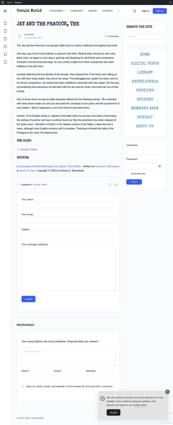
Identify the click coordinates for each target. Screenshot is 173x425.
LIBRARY (145, 73)
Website (91, 370)
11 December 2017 (33, 38)
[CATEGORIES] (5, 23)
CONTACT (145, 118)
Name (26, 370)
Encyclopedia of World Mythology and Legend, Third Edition (49, 166)
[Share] (116, 185)
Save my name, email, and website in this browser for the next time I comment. (69, 386)
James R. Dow (27, 170)
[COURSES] (5, 46)
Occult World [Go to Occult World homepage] (29, 11)
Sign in (145, 11)
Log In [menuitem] (9, 2)
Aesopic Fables (29, 149)
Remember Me (138, 173)
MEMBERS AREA (145, 108)
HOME (145, 55)
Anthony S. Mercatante (107, 166)
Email (58, 370)
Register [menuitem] (18, 2)
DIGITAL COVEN (145, 64)
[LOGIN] (5, 54)
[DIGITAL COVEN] (5, 62)
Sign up (159, 11)
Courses (145, 100)
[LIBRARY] (5, 39)
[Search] (134, 11)
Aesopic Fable (40, 184)
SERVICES (145, 91)
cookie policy (140, 405)
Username (132, 145)
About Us (145, 126)
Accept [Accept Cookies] (113, 412)
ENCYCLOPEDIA (145, 82)
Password (144, 159)
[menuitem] (2, 2)
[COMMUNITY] (5, 31)
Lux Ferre (29, 34)
